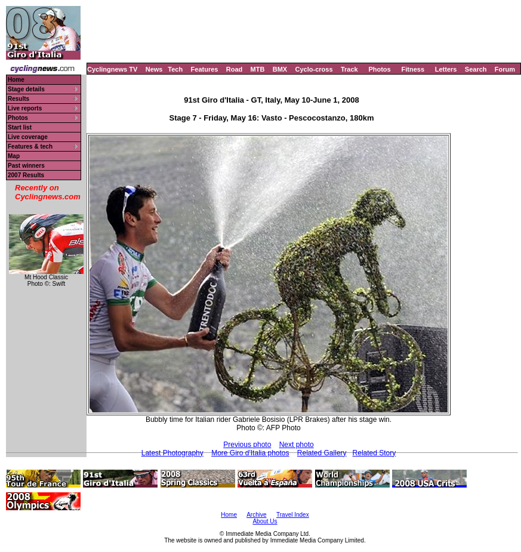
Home (16, 79)
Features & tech (30, 146)
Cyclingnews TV (112, 69)
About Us (264, 521)
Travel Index (292, 514)
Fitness (412, 69)
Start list (20, 127)
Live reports (25, 108)
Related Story (374, 453)
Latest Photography (172, 453)
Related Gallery (322, 453)
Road (234, 69)
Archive (256, 514)
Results (18, 98)
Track (349, 69)
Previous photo (247, 444)
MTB (258, 69)
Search (476, 69)
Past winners (26, 165)
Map (14, 156)
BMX (280, 69)
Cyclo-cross (314, 69)
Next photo (296, 444)
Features (204, 69)
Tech (175, 69)
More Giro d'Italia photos (250, 453)
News (154, 69)
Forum (505, 69)
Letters (446, 69)
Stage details (26, 89)
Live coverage (28, 137)
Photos (379, 69)
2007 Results (26, 175)
